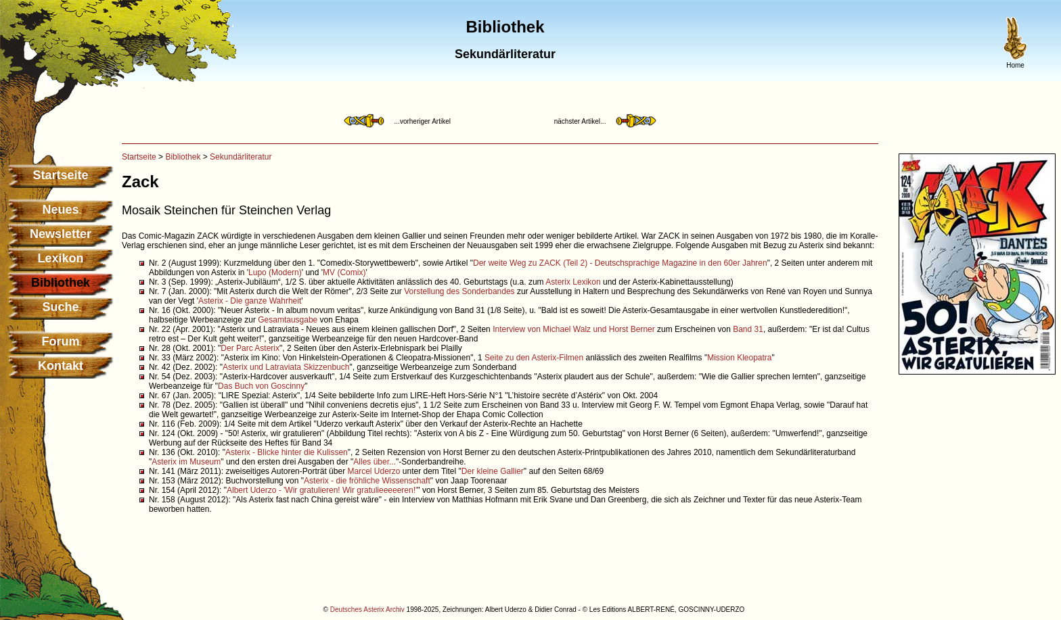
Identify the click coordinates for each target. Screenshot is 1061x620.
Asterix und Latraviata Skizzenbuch (286, 367)
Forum (61, 341)
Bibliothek (182, 157)
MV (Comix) (344, 272)
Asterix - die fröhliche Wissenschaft (367, 480)
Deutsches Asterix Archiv (367, 609)
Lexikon (60, 258)
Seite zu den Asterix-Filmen (533, 357)
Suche (60, 307)
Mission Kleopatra (739, 357)
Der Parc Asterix (250, 348)
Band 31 (748, 329)
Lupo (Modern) (275, 272)
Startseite (60, 175)
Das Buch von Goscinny (261, 386)
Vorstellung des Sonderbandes (459, 291)
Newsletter (60, 234)
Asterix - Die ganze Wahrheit (249, 301)
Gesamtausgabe (287, 320)
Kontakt (60, 366)
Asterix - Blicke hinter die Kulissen (286, 452)
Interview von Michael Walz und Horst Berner (574, 329)
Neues (60, 209)
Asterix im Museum (186, 462)
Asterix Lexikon (572, 282)
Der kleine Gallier (492, 471)
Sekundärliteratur (240, 157)
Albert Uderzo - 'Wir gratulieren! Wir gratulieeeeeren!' (322, 490)
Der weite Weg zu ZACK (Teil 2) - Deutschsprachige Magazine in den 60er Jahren (620, 263)
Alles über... (374, 462)
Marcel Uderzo (373, 471)
